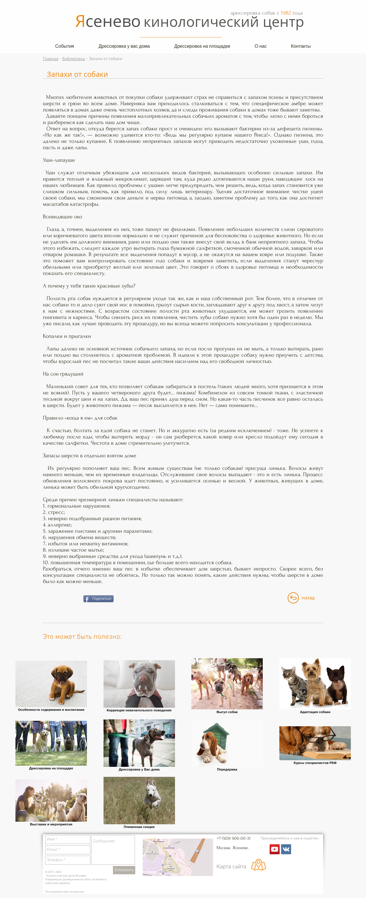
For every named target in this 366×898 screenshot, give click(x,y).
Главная (50, 58)
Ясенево (240, 847)
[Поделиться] (98, 598)
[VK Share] (61, 599)
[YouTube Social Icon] (275, 849)
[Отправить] (124, 870)
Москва (224, 847)
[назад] (308, 598)
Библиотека (73, 58)
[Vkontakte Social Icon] (286, 849)
